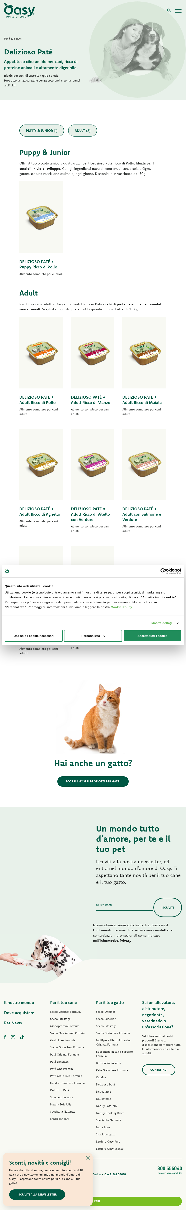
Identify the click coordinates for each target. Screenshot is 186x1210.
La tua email (104, 904)
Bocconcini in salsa (108, 1063)
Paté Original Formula (64, 1054)
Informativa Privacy (115, 940)
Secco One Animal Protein (67, 1033)
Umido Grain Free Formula (67, 1083)
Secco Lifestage (60, 1019)
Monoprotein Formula (64, 1026)
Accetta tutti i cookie (152, 636)
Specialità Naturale (62, 1111)
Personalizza (93, 636)
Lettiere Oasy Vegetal (110, 1148)
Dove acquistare (19, 1012)
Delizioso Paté (59, 1090)
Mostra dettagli (162, 622)
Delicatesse (103, 1091)
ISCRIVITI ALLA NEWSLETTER (37, 1194)
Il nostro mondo (19, 1002)
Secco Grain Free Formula (67, 1047)
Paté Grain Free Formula (66, 1076)
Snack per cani (59, 1119)
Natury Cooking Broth (110, 1113)
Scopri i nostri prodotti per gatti (93, 781)
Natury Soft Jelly (60, 1104)
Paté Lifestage (59, 1061)
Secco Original (105, 1012)
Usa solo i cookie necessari (34, 636)
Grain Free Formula (62, 1040)
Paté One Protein (61, 1069)
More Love (103, 1127)
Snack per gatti (105, 1134)
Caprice (101, 1077)
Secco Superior (106, 1019)
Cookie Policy (121, 607)
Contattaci (158, 1070)
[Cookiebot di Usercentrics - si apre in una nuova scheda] (163, 571)
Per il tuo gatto (110, 1002)
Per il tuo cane (63, 1002)
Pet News (13, 1022)
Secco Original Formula (65, 1012)
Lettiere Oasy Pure (108, 1141)
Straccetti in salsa (61, 1097)
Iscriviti (168, 907)
